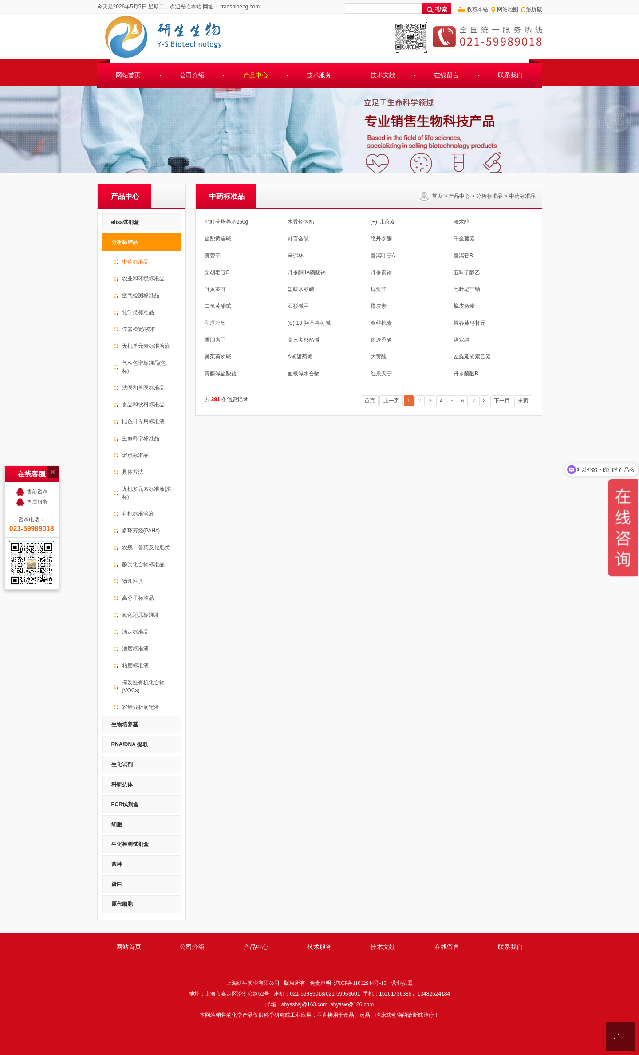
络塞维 (461, 340)
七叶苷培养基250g (226, 222)
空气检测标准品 (140, 295)
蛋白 (116, 884)
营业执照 (402, 983)
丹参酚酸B (466, 373)
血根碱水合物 (304, 373)
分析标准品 (489, 196)
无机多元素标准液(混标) (147, 493)
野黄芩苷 (215, 289)
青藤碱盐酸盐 (221, 373)
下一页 (502, 401)
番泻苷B (463, 255)
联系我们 (510, 75)
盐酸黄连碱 (218, 239)
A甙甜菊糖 (300, 357)
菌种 (116, 864)
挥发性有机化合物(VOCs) (143, 686)
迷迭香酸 (381, 340)
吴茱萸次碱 (218, 357)
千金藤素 (464, 239)
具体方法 (132, 472)
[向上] (620, 1036)
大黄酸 (379, 357)
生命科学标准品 (140, 438)
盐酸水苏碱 (301, 289)
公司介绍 (192, 75)
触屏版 (534, 9)
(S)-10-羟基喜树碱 (309, 323)
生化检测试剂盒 (130, 844)
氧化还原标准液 (140, 615)
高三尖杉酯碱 (304, 340)
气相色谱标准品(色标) (144, 367)
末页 (523, 401)
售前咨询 (37, 436)
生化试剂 (122, 764)
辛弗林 (296, 255)
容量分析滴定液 (140, 707)
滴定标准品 (135, 632)
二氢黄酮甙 (218, 306)
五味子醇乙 (467, 272)
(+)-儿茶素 (383, 222)
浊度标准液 (135, 649)
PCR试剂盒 (124, 804)
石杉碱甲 (298, 306)
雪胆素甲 (215, 340)
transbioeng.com (239, 7)
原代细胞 (122, 904)
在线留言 (446, 75)
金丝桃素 (381, 323)
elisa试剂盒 (125, 222)
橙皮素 (379, 306)
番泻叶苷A (383, 255)
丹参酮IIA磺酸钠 (307, 272)
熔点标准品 (135, 455)
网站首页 (128, 75)
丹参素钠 (381, 272)
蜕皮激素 (464, 306)
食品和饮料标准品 (143, 405)
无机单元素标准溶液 (146, 346)
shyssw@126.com (352, 1004)
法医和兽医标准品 (143, 388)
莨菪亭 (213, 255)
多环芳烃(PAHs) (141, 531)
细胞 (116, 824)
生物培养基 (124, 724)
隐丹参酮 (381, 239)
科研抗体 (122, 784)
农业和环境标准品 (143, 279)
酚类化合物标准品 (143, 564)
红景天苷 (381, 373)
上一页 (391, 401)
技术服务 (319, 75)
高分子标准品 (138, 598)
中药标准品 (522, 196)
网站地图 (507, 9)
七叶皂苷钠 (467, 289)
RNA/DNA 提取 (129, 744)
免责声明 (320, 983)
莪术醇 (461, 222)
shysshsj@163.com (304, 1004)
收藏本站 (477, 9)
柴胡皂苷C (217, 272)
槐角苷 (379, 289)
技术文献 (383, 75)
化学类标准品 (138, 312)
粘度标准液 (135, 665)
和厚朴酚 (215, 323)
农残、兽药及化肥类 (146, 547)
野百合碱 (298, 239)
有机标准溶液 (138, 514)
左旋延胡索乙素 (472, 357)
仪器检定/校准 (138, 329)
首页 (437, 196)
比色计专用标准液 (143, 421)
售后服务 (37, 446)
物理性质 (132, 581)
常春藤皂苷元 (469, 323)
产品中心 (255, 75)
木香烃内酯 (301, 222)
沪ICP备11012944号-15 (360, 983)
